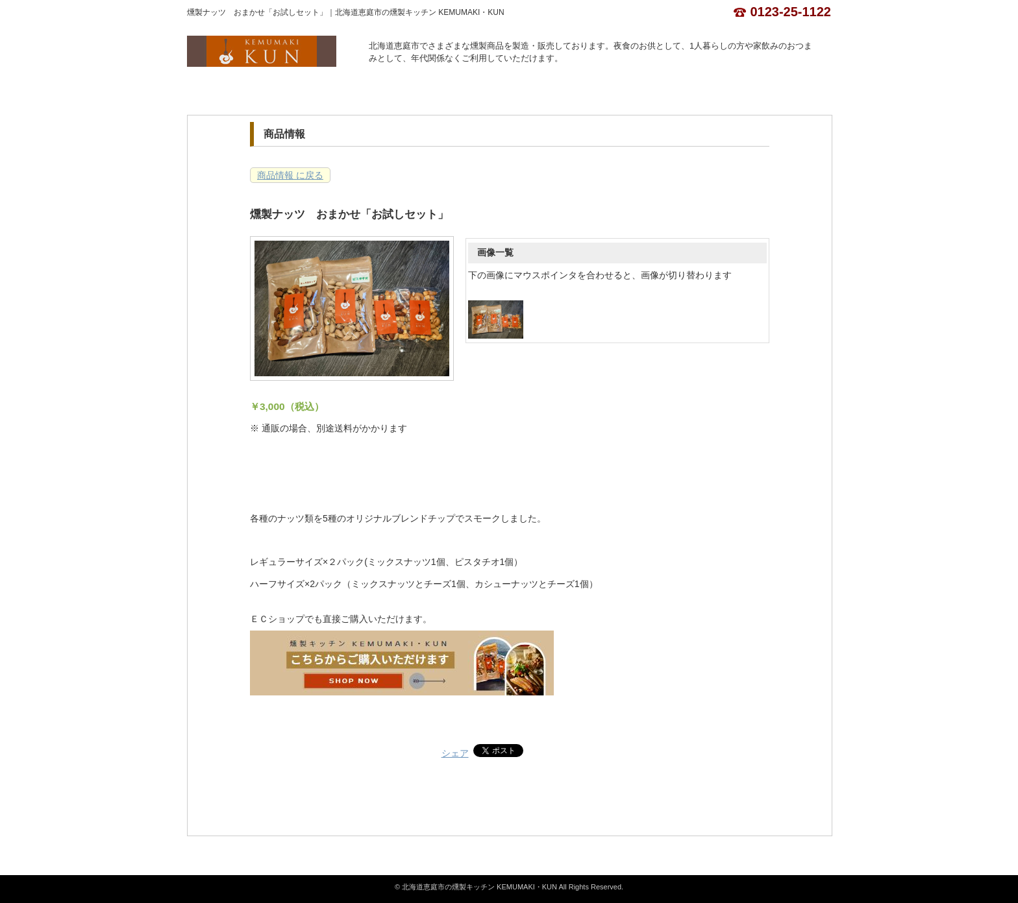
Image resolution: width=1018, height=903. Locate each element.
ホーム (227, 92)
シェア (455, 753)
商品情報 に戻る (290, 175)
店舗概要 (308, 92)
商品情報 (388, 92)
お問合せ (549, 92)
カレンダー (469, 92)
